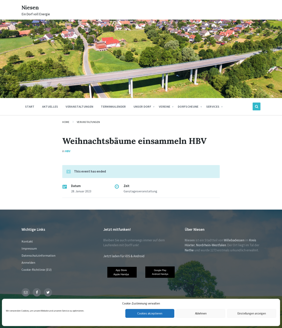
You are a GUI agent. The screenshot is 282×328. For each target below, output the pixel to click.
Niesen (31, 7)
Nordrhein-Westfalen (211, 245)
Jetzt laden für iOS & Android (124, 256)
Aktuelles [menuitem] (50, 106)
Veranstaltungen (88, 122)
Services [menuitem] (213, 106)
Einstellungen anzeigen (251, 313)
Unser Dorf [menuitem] (142, 106)
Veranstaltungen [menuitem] (79, 106)
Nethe (189, 250)
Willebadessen (234, 240)
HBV (67, 151)
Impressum (29, 248)
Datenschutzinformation (38, 255)
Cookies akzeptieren (149, 313)
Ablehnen (201, 313)
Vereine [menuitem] (164, 106)
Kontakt (27, 241)
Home (65, 122)
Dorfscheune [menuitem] (188, 106)
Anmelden (28, 262)
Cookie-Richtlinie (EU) (37, 270)
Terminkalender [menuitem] (113, 106)
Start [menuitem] (29, 106)
